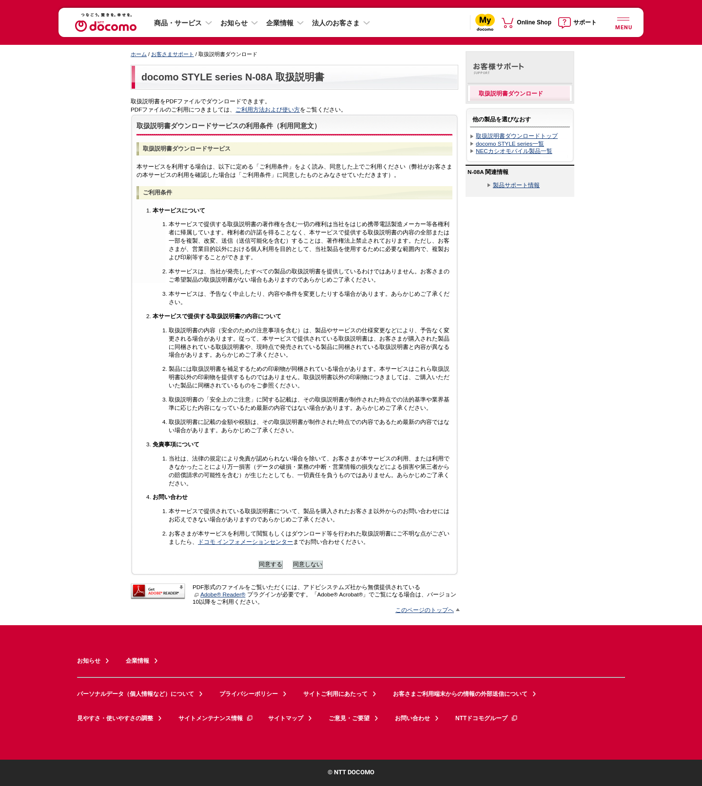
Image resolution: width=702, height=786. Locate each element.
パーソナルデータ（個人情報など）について (135, 693)
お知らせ (234, 23)
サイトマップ (285, 718)
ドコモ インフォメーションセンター (245, 541)
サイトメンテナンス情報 (216, 718)
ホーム (139, 54)
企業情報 (279, 23)
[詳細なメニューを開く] (623, 22)
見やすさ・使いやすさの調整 (115, 718)
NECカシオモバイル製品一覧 (514, 151)
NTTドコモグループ (486, 718)
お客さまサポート (172, 54)
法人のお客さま (336, 23)
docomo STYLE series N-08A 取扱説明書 (232, 77)
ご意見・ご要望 (349, 718)
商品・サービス (178, 23)
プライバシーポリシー (248, 693)
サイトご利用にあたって (335, 693)
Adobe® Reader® (220, 594)
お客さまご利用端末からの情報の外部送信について (460, 693)
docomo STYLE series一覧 (510, 143)
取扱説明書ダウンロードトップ (517, 136)
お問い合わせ (412, 718)
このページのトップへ (424, 610)
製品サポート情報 (516, 185)
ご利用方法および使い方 (267, 109)
